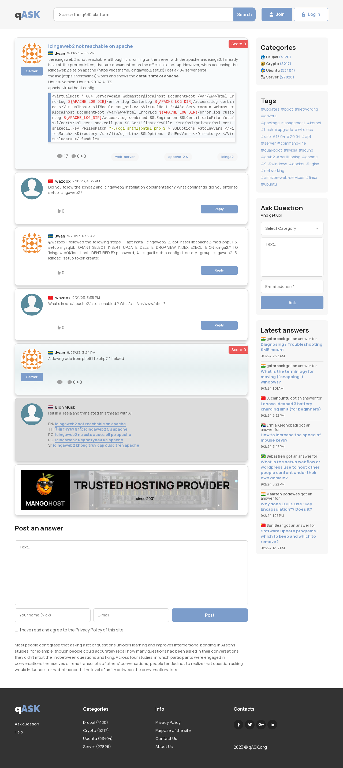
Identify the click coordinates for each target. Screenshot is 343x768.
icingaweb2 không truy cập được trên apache (96, 445)
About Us (164, 746)
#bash (267, 129)
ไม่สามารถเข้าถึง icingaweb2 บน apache (91, 429)
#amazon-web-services (282, 177)
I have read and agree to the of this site (69, 630)
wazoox (62, 181)
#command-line (291, 143)
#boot (287, 109)
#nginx (312, 163)
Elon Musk (65, 407)
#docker (297, 163)
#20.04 (293, 136)
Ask (292, 303)
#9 (264, 163)
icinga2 (227, 156)
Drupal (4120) (95, 722)
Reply (219, 208)
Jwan (60, 53)
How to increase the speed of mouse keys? (291, 437)
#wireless (303, 129)
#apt (306, 136)
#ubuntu (269, 184)
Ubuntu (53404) (98, 738)
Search (244, 14)
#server (268, 143)
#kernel (314, 122)
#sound (306, 150)
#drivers (269, 115)
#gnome (310, 156)
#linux (311, 177)
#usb (266, 136)
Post (210, 615)
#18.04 (278, 136)
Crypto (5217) (96, 730)
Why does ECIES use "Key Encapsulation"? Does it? (286, 506)
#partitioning (288, 156)
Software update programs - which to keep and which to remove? (290, 536)
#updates (270, 109)
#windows (277, 163)
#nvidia (290, 150)
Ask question (27, 724)
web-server (125, 156)
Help (19, 732)
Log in (314, 14)
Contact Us (166, 738)
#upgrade (283, 129)
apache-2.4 (178, 156)
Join (280, 14)
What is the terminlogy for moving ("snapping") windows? (287, 377)
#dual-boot (271, 150)
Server (32, 71)
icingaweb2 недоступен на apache (89, 439)
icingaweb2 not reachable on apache (90, 423)
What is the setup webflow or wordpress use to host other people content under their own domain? (290, 470)
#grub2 (268, 156)
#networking (306, 109)
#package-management (283, 122)
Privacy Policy (89, 630)
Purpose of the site (173, 730)
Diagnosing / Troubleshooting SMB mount (291, 347)
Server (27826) (97, 746)
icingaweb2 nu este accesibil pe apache (93, 434)
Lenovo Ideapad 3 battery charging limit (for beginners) (291, 406)
